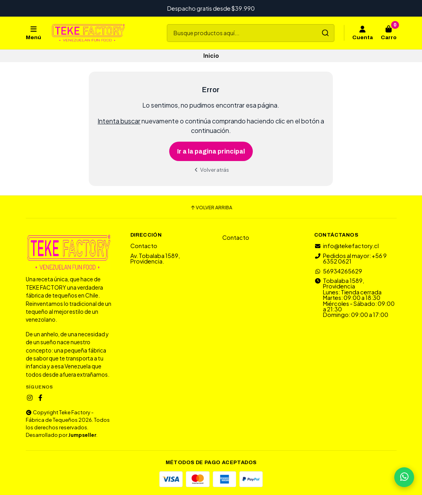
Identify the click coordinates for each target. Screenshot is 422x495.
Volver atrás (211, 169)
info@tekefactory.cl (346, 245)
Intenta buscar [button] (118, 121)
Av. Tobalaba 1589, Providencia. (155, 258)
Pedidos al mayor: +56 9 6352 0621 (350, 258)
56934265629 (338, 271)
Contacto (143, 245)
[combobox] (250, 33)
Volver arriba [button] (211, 207)
